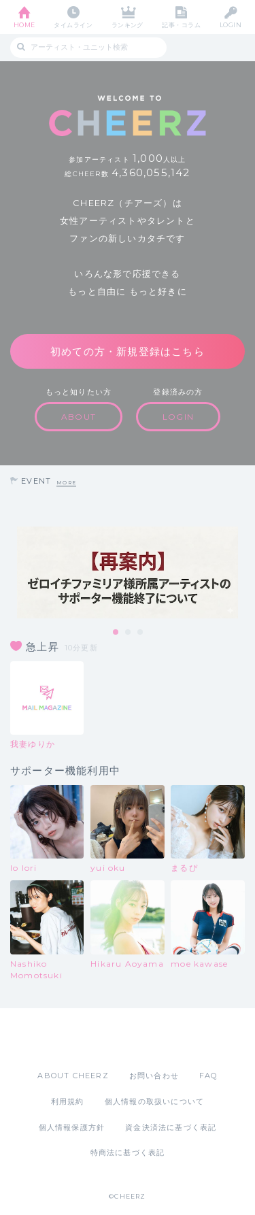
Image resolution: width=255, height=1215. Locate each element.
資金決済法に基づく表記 (170, 1127)
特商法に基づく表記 (127, 1152)
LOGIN (230, 25)
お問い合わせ (154, 1075)
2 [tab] (128, 632)
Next (241, 573)
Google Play (163, 1039)
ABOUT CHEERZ (72, 1075)
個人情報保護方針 (72, 1127)
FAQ (208, 1075)
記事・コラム (181, 25)
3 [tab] (140, 632)
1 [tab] (116, 632)
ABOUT (78, 417)
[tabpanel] (127, 572)
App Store (90, 1039)
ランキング (127, 25)
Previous (13, 573)
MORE (66, 483)
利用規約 (67, 1101)
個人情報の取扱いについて (154, 1101)
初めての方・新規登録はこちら (127, 351)
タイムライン (73, 25)
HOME (24, 25)
